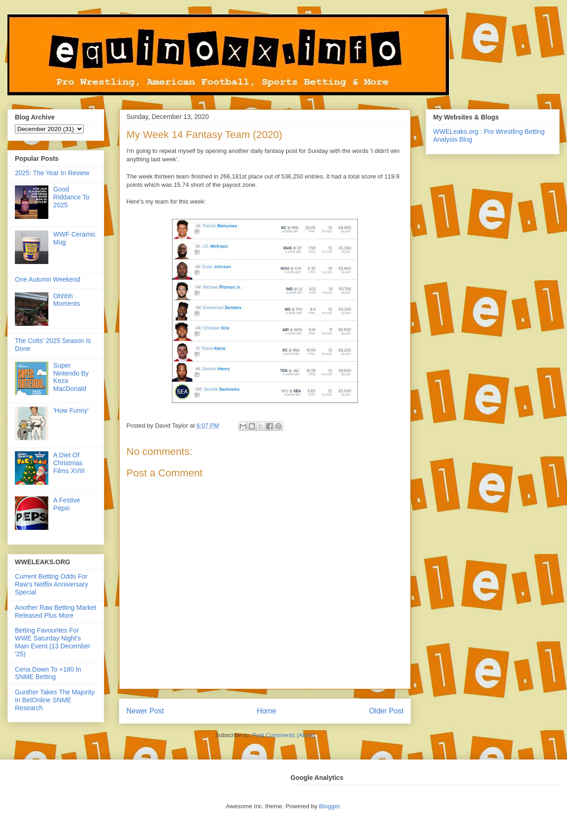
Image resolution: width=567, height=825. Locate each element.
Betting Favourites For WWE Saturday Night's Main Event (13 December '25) (53, 642)
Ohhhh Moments (66, 300)
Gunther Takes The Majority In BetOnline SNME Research (54, 700)
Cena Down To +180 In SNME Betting (48, 673)
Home (267, 711)
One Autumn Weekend (47, 279)
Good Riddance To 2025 (71, 197)
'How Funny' (71, 410)
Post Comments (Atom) (283, 735)
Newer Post (145, 711)
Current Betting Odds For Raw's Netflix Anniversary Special (51, 584)
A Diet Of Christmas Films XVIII (69, 463)
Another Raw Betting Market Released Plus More (55, 611)
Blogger (329, 806)
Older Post (386, 711)
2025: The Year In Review (52, 173)
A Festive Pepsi (66, 504)
